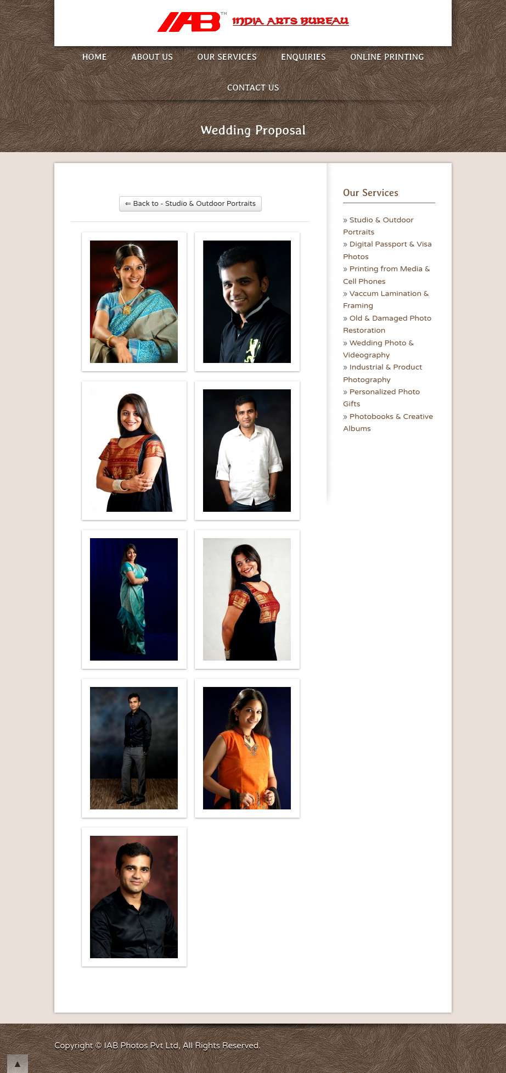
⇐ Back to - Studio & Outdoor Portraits (190, 203)
